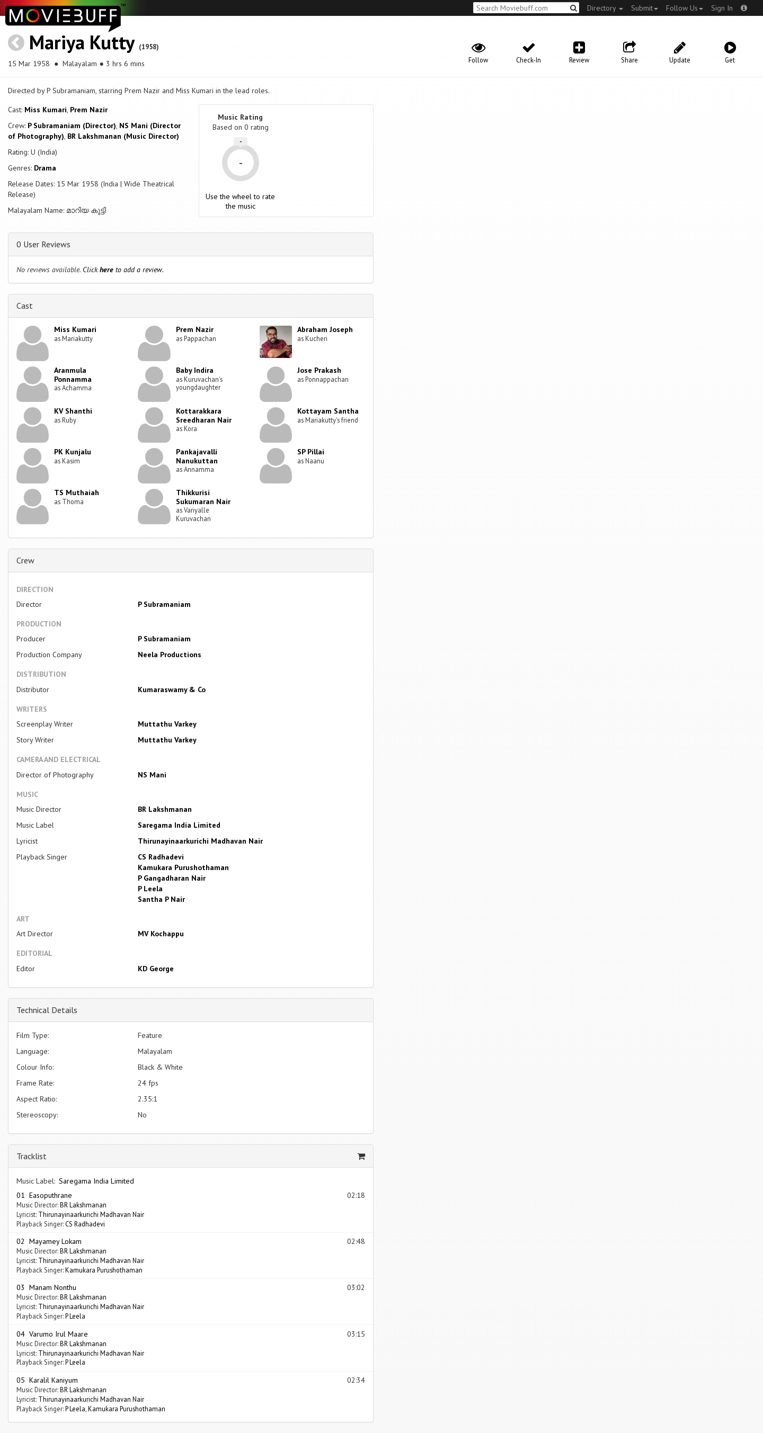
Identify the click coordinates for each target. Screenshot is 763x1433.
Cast (24, 305)
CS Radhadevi (161, 857)
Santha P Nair (161, 899)
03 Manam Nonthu (46, 1287)
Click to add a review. (123, 269)
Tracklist (31, 1156)
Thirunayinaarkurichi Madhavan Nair (200, 841)
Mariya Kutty (81, 42)
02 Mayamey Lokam (49, 1241)
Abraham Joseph (325, 329)
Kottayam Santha (328, 411)
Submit (644, 8)
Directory (605, 8)
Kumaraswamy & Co (172, 689)
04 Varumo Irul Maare (52, 1334)
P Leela (150, 888)
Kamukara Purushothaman (183, 867)
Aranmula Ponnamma (73, 374)
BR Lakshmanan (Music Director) (123, 136)
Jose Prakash (319, 370)
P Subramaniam (164, 604)
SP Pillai (310, 451)
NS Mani (152, 775)
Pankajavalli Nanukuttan (197, 456)
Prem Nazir (89, 109)
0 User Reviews (43, 244)
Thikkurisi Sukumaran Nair (203, 497)
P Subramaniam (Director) (72, 125)
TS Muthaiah (76, 492)
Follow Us (684, 8)
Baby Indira (195, 370)
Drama (45, 168)
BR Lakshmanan (165, 809)
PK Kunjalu (72, 451)
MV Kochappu (161, 933)
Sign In (722, 8)
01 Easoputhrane (44, 1195)
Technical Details (46, 1010)
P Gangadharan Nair (172, 878)
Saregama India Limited (179, 825)
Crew (25, 560)
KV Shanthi (73, 411)
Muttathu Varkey (167, 724)
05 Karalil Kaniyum (47, 1380)
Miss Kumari (45, 109)
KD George (156, 968)
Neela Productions (169, 654)
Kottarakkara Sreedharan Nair (204, 415)
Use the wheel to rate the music (240, 201)
